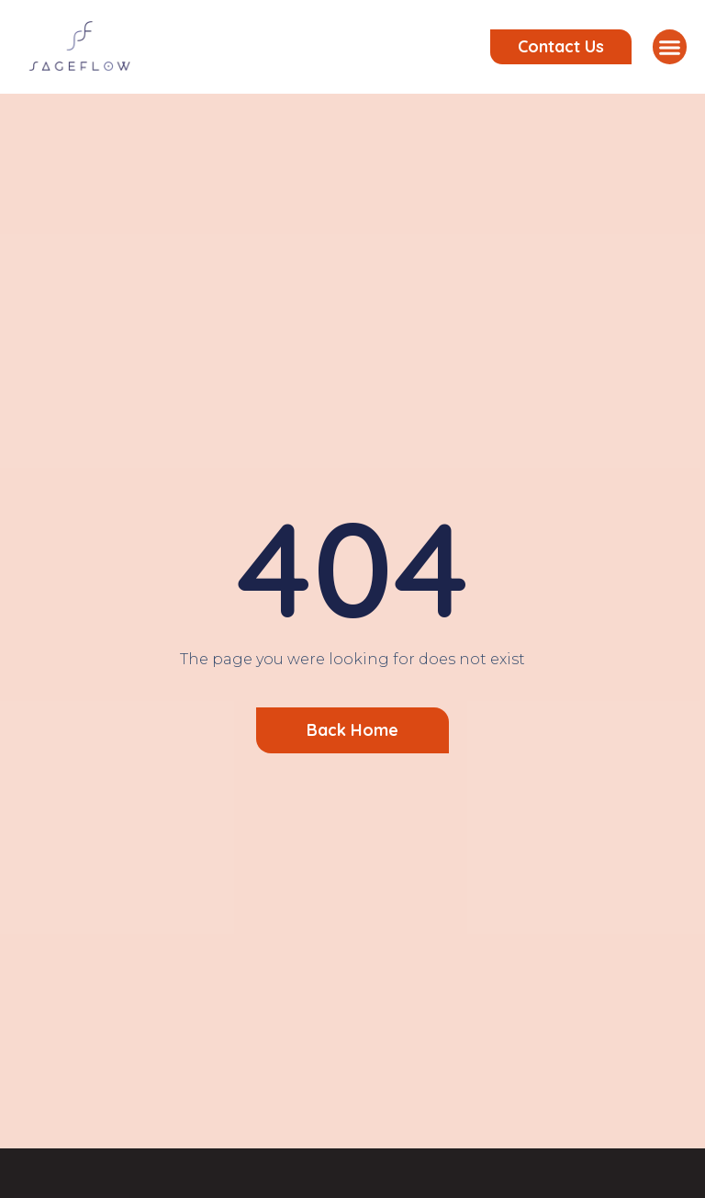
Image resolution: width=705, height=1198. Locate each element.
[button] (670, 46)
